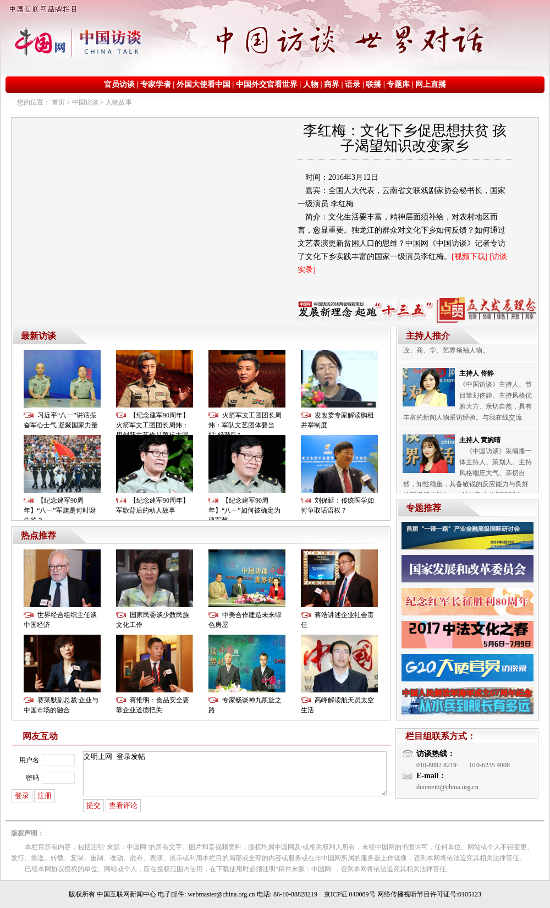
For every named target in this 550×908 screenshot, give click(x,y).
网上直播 (430, 84)
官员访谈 (119, 84)
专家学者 (155, 84)
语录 (352, 84)
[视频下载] (469, 256)
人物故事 (119, 102)
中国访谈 (85, 102)
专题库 (398, 84)
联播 (373, 84)
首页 (58, 102)
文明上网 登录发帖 (235, 773)
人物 (310, 84)
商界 (331, 84)
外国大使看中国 (203, 84)
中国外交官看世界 (267, 84)
